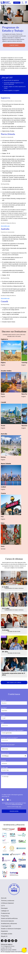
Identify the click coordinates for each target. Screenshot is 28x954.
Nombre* (3, 700)
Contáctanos (14, 45)
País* (2, 723)
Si (3, 800)
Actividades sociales (6, 934)
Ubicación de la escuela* (8, 744)
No (9, 800)
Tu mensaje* (4, 774)
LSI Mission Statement (7, 903)
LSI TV (3, 905)
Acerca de (3, 898)
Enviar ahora (14, 811)
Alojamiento (4, 931)
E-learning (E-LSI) (6, 926)
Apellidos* (4, 708)
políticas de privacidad (17, 804)
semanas (3, 761)
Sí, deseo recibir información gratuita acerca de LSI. (12, 795)
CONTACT (17, 2)
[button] (24, 950)
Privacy (17, 806)
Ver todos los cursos (14, 682)
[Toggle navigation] (26, 2)
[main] (14, 436)
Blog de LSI (4, 936)
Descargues (4, 908)
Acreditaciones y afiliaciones (9, 923)
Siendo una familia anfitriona (9, 918)
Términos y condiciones (7, 900)
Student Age (4, 767)
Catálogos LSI (5, 911)
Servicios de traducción (7, 921)
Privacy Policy (5, 916)
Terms (20, 806)
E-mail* (3, 715)
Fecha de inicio (5, 753)
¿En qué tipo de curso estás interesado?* (12, 730)
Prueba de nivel (5, 913)
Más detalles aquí (5, 226)
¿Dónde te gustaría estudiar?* (9, 738)
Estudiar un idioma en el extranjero (11, 928)
